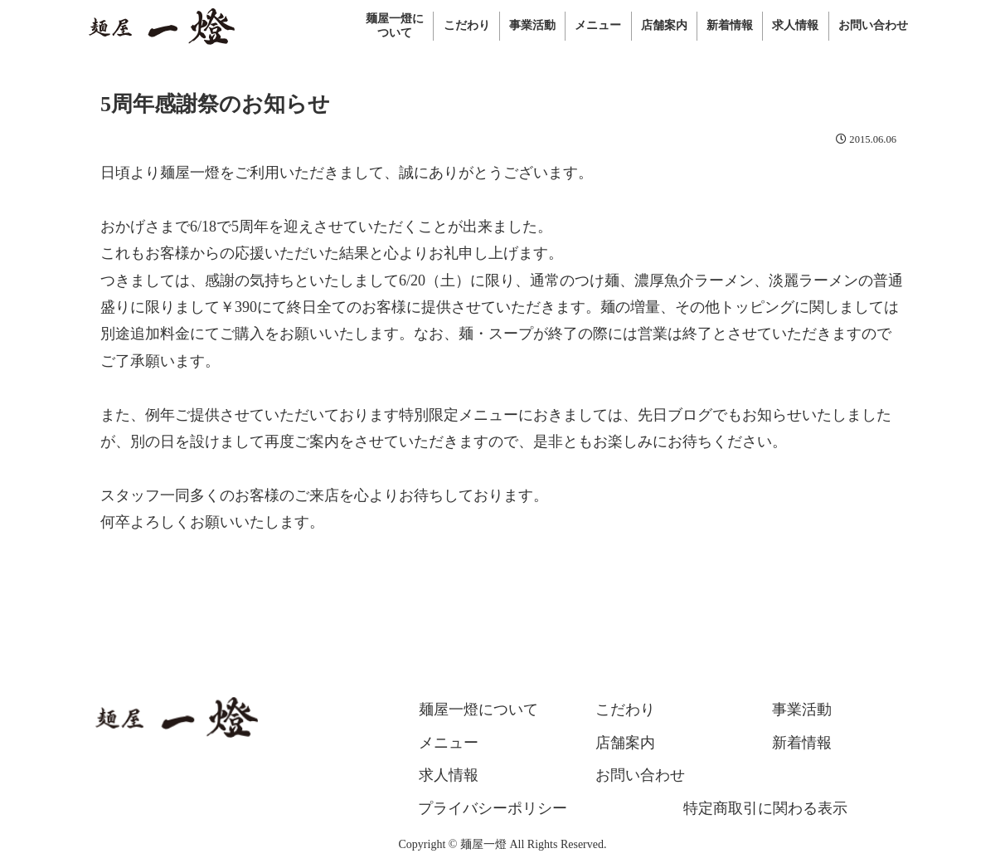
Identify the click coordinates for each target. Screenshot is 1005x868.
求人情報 (448, 775)
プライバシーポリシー (492, 808)
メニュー (448, 742)
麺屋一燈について (478, 709)
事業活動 (802, 709)
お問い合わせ (640, 775)
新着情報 (802, 742)
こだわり (625, 709)
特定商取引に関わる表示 (765, 808)
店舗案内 (625, 742)
